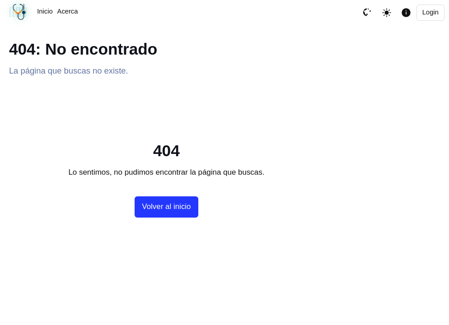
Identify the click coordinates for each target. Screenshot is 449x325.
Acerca (67, 11)
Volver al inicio (166, 206)
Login (430, 12)
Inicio (44, 11)
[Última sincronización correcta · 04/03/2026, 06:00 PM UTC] (19, 12)
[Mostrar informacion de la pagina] (406, 13)
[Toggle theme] (387, 13)
